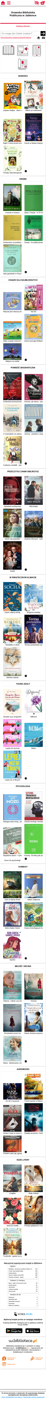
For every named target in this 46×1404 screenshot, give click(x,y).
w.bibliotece (22, 1348)
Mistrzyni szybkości (14, 1305)
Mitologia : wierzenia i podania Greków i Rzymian (22, 1269)
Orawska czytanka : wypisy (16, 1277)
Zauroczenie (12, 1291)
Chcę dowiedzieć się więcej (12, 1397)
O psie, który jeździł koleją (16, 1271)
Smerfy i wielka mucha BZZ (16, 1275)
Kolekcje (28, 38)
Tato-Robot (12, 1287)
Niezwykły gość (13, 1299)
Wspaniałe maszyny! (14, 1301)
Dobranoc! (11, 1297)
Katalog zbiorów (23, 26)
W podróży (12, 1303)
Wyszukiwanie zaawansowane (12, 38)
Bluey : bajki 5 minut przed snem (18, 1283)
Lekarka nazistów (13, 1289)
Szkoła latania (12, 1273)
